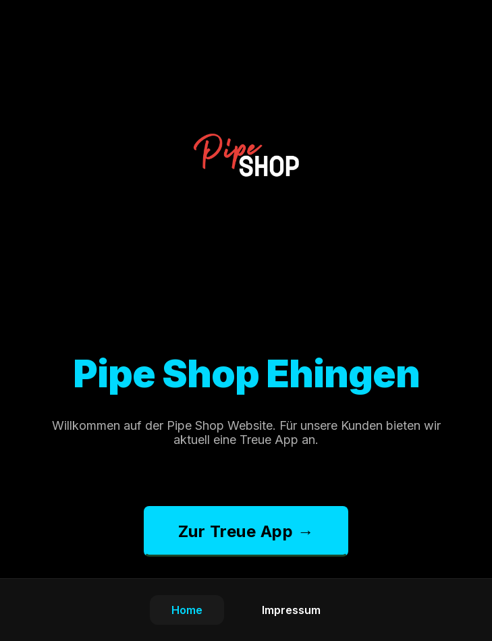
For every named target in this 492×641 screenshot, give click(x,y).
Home (186, 610)
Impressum (291, 610)
